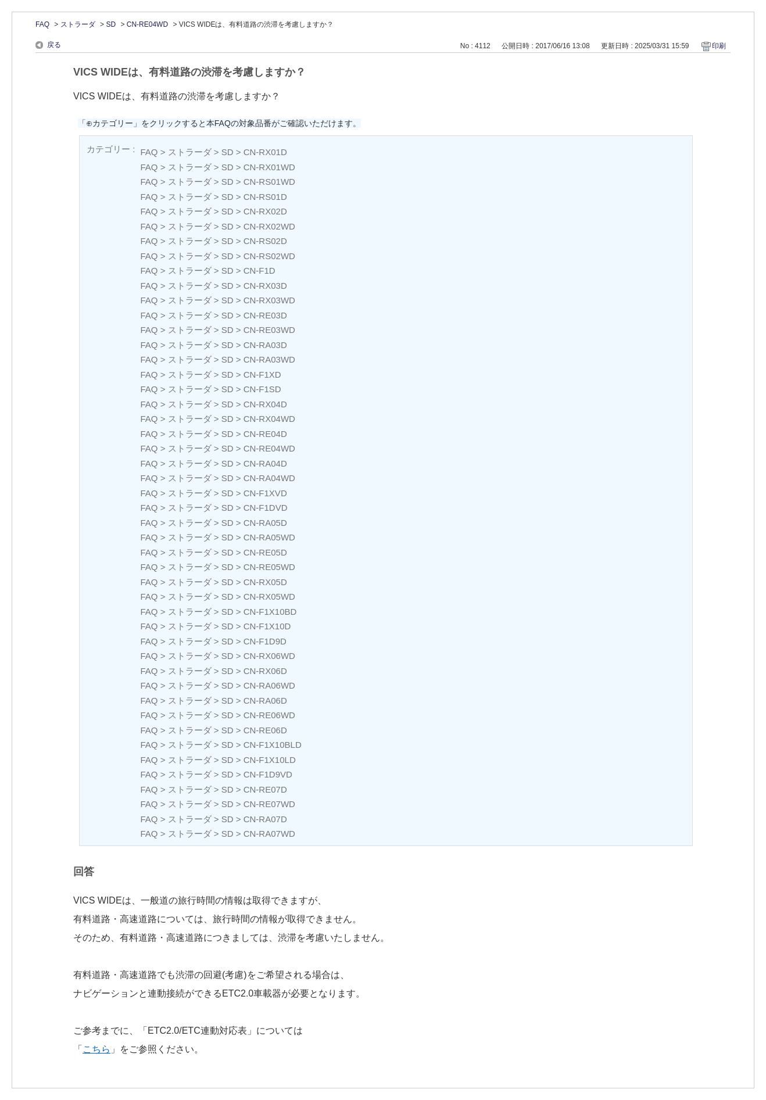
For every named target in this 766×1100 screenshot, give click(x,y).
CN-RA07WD (269, 834)
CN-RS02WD (269, 256)
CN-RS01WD (269, 182)
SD (111, 24)
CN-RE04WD (147, 24)
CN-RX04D (265, 404)
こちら (96, 1049)
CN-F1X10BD (270, 612)
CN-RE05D (265, 552)
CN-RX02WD (269, 226)
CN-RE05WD (269, 567)
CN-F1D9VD (268, 774)
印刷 (719, 46)
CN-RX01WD (269, 167)
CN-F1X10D (267, 626)
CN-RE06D (265, 730)
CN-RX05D (265, 582)
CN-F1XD (262, 374)
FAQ (42, 24)
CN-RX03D (265, 286)
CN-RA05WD (269, 537)
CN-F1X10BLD (273, 745)
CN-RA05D (265, 523)
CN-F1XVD (265, 493)
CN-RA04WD (269, 478)
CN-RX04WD (269, 419)
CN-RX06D (265, 671)
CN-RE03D (265, 315)
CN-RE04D (265, 434)
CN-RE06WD (269, 715)
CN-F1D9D (265, 641)
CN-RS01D (265, 197)
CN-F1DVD (266, 508)
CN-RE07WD (269, 804)
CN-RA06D (265, 700)
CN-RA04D (265, 463)
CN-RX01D (265, 152)
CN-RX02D (265, 211)
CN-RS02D (265, 241)
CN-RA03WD (269, 359)
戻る (54, 45)
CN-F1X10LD (270, 760)
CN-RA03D (265, 345)
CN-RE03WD (269, 330)
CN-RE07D (265, 789)
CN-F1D (259, 270)
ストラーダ (77, 24)
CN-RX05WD (269, 596)
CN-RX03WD (269, 300)
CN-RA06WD (269, 685)
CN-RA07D (265, 819)
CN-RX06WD (269, 656)
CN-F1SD (262, 389)
